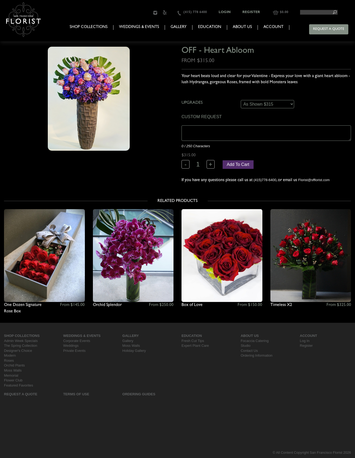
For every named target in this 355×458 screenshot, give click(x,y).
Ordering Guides (138, 394)
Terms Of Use (76, 394)
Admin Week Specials (21, 341)
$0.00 (284, 12)
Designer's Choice (18, 351)
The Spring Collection (20, 346)
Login (225, 12)
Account (273, 27)
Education (209, 27)
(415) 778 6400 (195, 12)
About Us (242, 27)
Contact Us (249, 351)
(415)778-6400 (265, 180)
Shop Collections (89, 27)
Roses (9, 361)
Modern (10, 355)
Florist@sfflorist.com (314, 180)
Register (251, 12)
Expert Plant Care (195, 346)
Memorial (11, 375)
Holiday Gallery (134, 351)
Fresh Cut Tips (193, 341)
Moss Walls (13, 370)
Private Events (74, 351)
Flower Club (13, 380)
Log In (304, 341)
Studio (246, 346)
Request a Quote (328, 29)
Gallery (179, 27)
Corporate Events (76, 341)
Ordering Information (257, 355)
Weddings (71, 346)
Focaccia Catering (255, 341)
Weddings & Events (139, 27)
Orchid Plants (14, 365)
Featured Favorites (18, 385)
